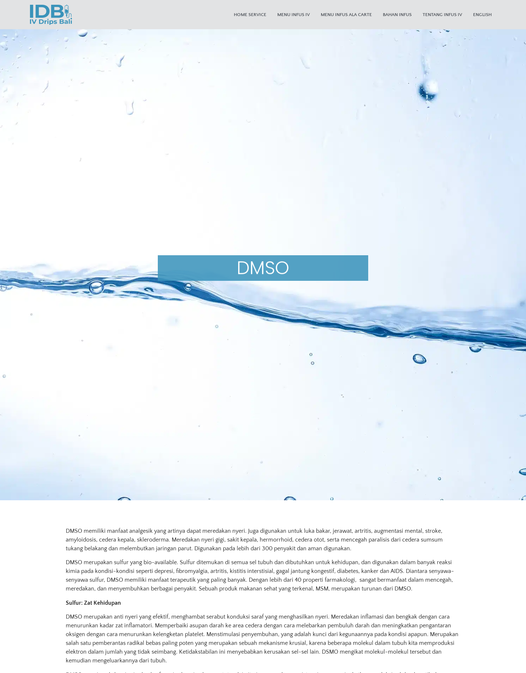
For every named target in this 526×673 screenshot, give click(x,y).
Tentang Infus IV (442, 14)
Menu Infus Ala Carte (346, 14)
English (482, 14)
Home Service (250, 14)
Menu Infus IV (293, 14)
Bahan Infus (397, 14)
